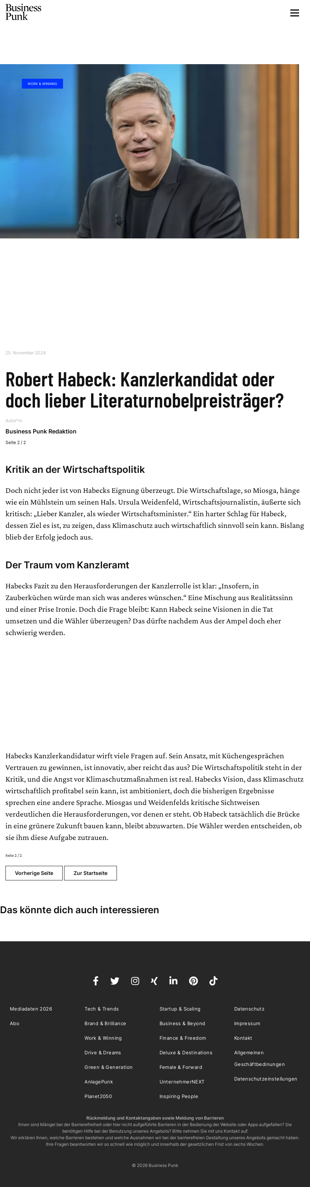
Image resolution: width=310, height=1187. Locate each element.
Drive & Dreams (103, 1052)
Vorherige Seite (34, 873)
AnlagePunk (99, 1082)
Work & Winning (42, 84)
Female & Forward (181, 1067)
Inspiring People (179, 1096)
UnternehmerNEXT (182, 1082)
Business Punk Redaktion (40, 431)
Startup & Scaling (180, 1009)
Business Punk (23, 12)
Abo (14, 1023)
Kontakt (243, 1038)
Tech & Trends (102, 1009)
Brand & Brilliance (105, 1023)
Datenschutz (249, 1009)
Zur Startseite (90, 873)
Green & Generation (109, 1067)
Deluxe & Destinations (186, 1052)
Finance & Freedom (183, 1038)
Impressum (247, 1023)
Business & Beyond (182, 1023)
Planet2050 (98, 1096)
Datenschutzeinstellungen (266, 1079)
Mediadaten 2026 (31, 1009)
